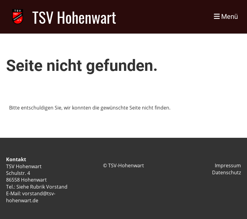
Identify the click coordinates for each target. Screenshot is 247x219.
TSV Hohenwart (74, 16)
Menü (226, 16)
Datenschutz (226, 172)
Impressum (228, 165)
